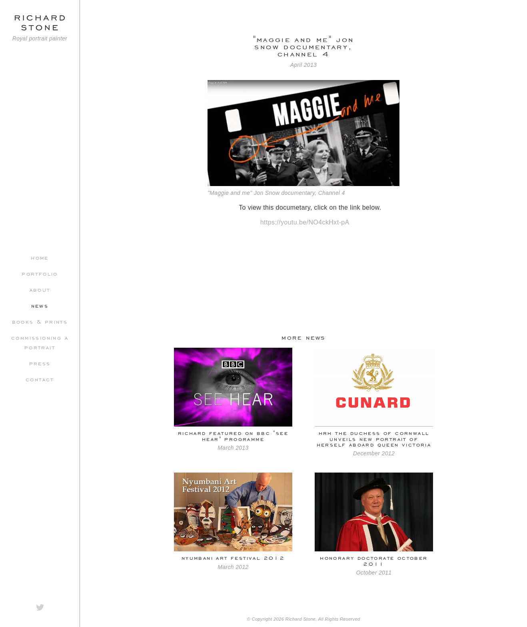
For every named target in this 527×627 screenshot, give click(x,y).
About (40, 289)
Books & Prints (40, 321)
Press (40, 363)
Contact (40, 379)
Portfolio (40, 273)
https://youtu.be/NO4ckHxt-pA (304, 222)
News (40, 305)
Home (40, 257)
